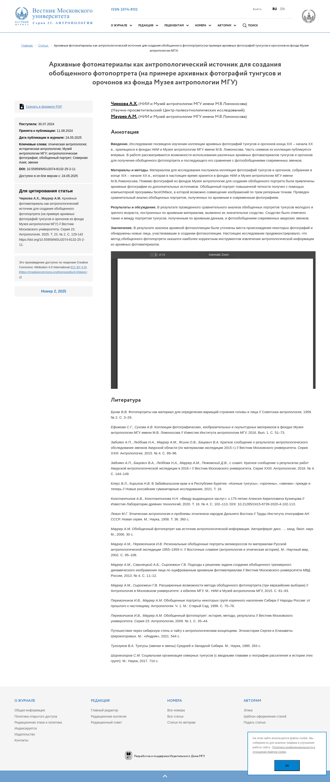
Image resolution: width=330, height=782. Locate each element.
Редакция (145, 26)
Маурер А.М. (124, 116)
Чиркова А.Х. (124, 103)
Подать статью (255, 722)
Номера (200, 26)
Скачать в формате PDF (44, 106)
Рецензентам (174, 26)
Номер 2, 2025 (53, 291)
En (282, 9)
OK (287, 765)
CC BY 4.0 (78, 267)
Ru (274, 9)
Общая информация (29, 710)
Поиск (253, 26)
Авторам (224, 26)
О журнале (119, 26)
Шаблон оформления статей (265, 716)
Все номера (176, 710)
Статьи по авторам (181, 722)
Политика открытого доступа (35, 716)
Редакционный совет (106, 722)
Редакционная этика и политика (38, 722)
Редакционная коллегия (108, 716)
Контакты (21, 740)
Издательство (24, 734)
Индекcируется (25, 728)
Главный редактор (104, 710)
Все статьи (175, 716)
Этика (248, 710)
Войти (257, 9)
